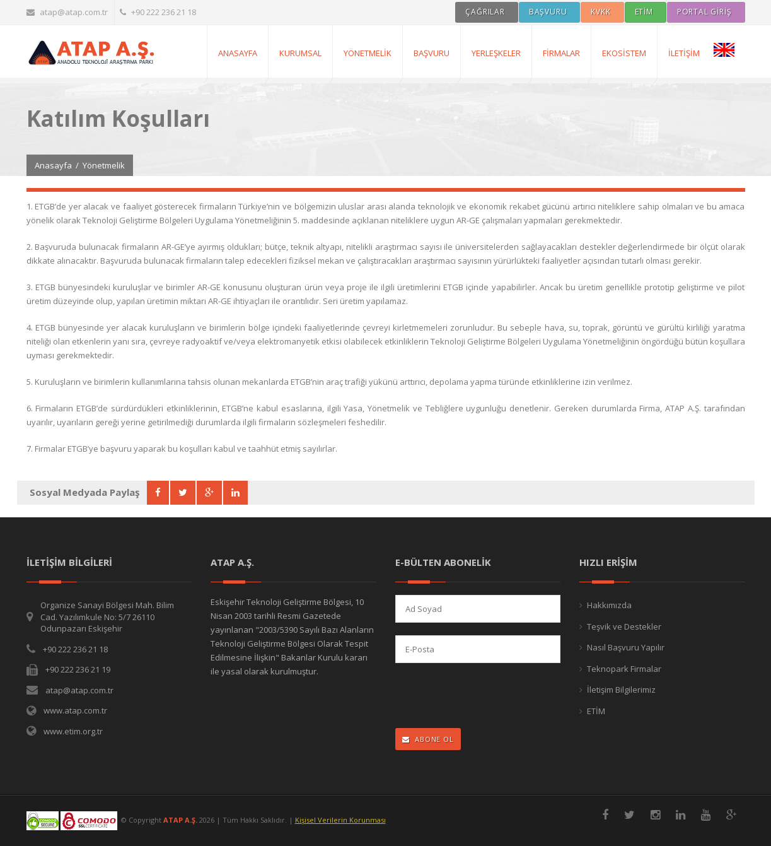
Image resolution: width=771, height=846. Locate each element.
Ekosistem (624, 53)
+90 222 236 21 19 (77, 669)
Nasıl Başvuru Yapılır (625, 647)
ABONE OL (428, 739)
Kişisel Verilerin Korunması (340, 820)
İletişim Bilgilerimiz (621, 689)
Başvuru (431, 53)
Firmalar (561, 53)
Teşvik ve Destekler (624, 626)
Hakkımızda (609, 605)
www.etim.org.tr (73, 731)
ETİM (596, 711)
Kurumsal (300, 53)
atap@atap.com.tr (67, 12)
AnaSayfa (237, 53)
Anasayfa (53, 165)
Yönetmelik (367, 53)
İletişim (684, 53)
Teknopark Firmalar (624, 668)
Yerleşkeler (496, 53)
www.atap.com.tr (75, 710)
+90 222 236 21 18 (158, 12)
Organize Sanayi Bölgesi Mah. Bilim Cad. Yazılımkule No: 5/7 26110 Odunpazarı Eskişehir (107, 616)
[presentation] (477, 697)
